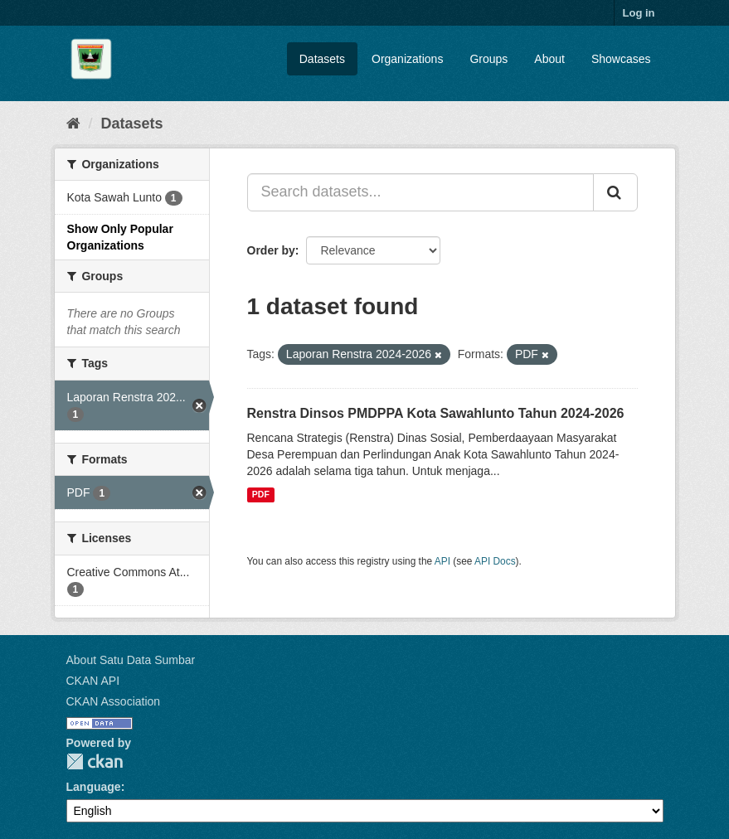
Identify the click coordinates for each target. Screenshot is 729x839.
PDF (261, 495)
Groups (488, 58)
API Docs (495, 561)
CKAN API (93, 680)
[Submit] (615, 192)
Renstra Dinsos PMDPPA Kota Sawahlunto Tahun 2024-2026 (436, 413)
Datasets (322, 58)
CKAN (94, 761)
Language (93, 786)
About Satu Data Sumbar (131, 660)
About (549, 58)
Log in (639, 13)
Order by (271, 250)
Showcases (621, 58)
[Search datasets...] (420, 192)
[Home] (73, 123)
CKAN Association (113, 701)
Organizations (407, 58)
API (442, 561)
